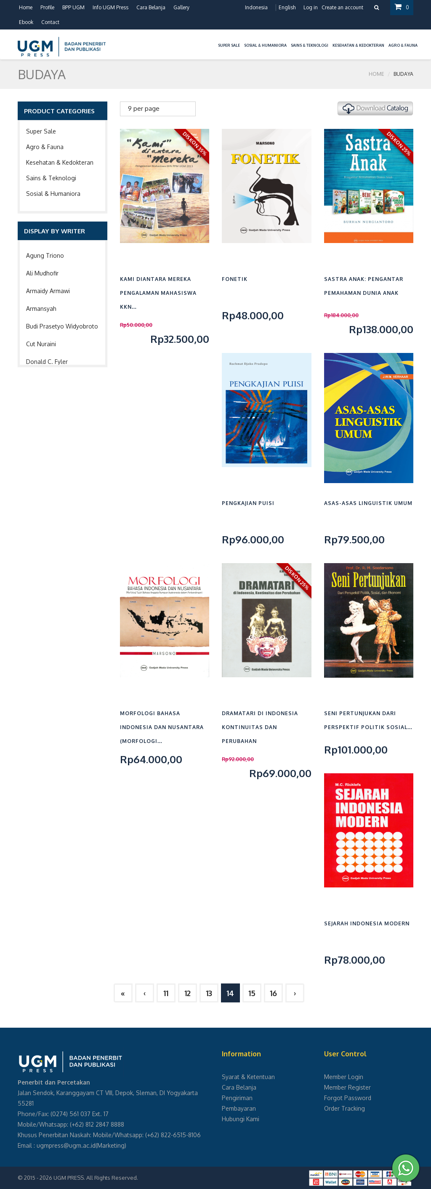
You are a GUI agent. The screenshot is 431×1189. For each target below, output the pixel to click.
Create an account (342, 7)
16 (273, 993)
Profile (47, 7)
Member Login (343, 1076)
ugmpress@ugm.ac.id (66, 1145)
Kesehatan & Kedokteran (59, 162)
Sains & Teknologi (51, 178)
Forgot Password (347, 1097)
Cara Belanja (150, 7)
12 (187, 993)
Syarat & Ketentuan (248, 1076)
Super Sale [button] (229, 45)
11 (165, 993)
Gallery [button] (181, 7)
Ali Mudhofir (42, 273)
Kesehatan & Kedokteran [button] (358, 45)
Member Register (347, 1087)
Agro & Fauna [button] (403, 45)
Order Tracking (344, 1108)
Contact (50, 22)
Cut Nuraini (41, 343)
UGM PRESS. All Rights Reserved (95, 1177)
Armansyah (41, 308)
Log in (310, 7)
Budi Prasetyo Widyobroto (62, 326)
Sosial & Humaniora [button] (265, 45)
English (287, 7)
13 (209, 993)
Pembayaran (239, 1108)
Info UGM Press (110, 7)
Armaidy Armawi (48, 290)
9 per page (144, 108)
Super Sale (41, 131)
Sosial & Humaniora (53, 193)
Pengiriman (237, 1097)
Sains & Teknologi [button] (309, 45)
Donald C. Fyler (47, 361)
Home (25, 7)
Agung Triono (45, 255)
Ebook (26, 22)
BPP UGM (73, 7)
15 (251, 993)
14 (230, 993)
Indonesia (256, 7)
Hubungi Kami (240, 1118)
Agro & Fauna (45, 146)
